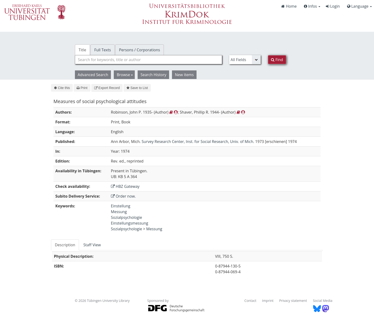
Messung (119, 211)
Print (82, 88)
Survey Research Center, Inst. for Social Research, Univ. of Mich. (198, 141)
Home (288, 6)
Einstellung (120, 206)
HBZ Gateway (125, 186)
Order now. (123, 196)
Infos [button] (312, 6)
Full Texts (102, 50)
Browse (125, 74)
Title (82, 50)
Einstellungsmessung (129, 223)
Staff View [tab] (92, 244)
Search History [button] (153, 74)
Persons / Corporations (139, 50)
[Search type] (245, 59)
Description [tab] (65, 244)
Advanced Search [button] (93, 74)
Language (359, 6)
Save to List (137, 88)
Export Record (107, 88)
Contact (250, 300)
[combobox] (148, 59)
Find (277, 59)
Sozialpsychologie (126, 217)
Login (333, 6)
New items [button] (184, 74)
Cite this (62, 88)
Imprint (268, 300)
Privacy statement (293, 300)
